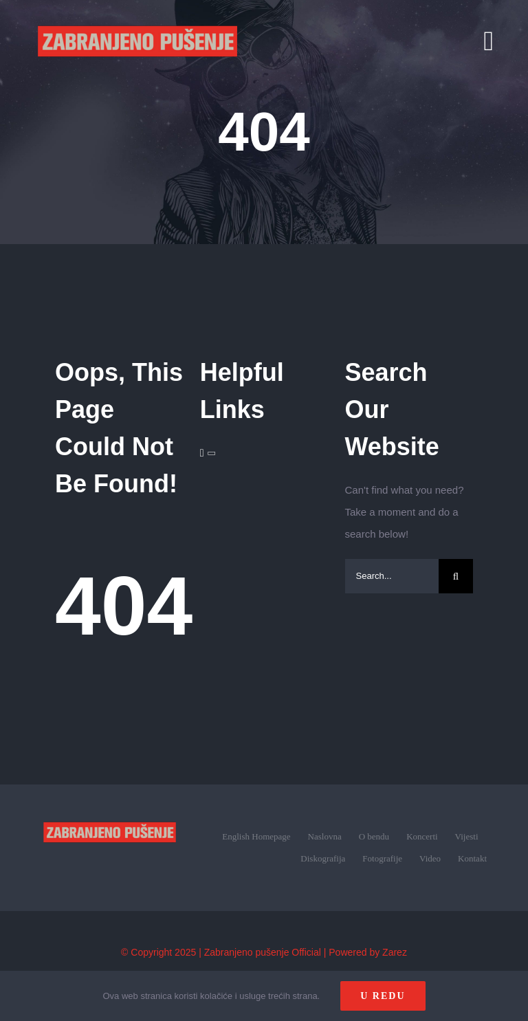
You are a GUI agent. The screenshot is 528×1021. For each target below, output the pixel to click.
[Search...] (392, 576)
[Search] (456, 576)
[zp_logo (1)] (109, 810)
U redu (382, 996)
